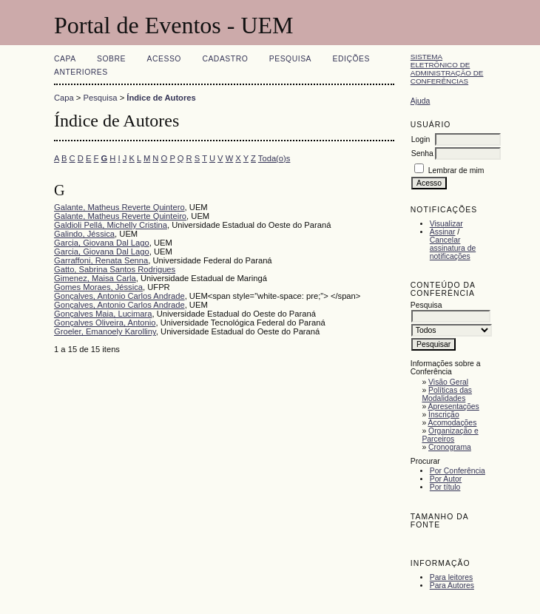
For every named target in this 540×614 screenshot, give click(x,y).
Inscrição (443, 415)
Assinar (443, 232)
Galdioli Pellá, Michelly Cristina (110, 224)
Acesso (164, 59)
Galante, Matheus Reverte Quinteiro (120, 216)
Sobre (111, 59)
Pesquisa (290, 59)
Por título (445, 487)
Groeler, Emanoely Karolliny (105, 331)
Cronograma (449, 447)
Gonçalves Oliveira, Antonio (104, 322)
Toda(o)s (274, 158)
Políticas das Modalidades (447, 394)
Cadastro (225, 59)
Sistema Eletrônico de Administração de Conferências (447, 69)
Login (420, 139)
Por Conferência (457, 471)
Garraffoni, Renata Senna (101, 260)
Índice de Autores (160, 97)
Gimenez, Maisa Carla (95, 278)
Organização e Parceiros (450, 435)
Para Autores (452, 585)
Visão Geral (448, 382)
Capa (65, 59)
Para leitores (451, 577)
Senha (422, 153)
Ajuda (421, 101)
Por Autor (446, 479)
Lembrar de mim (456, 170)
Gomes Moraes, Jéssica (98, 287)
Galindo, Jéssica (84, 233)
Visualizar (446, 224)
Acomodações (452, 423)
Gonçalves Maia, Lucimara (103, 313)
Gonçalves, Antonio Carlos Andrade (119, 295)
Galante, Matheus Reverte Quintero (119, 207)
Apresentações (453, 406)
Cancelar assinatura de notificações (453, 248)
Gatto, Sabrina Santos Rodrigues (114, 269)
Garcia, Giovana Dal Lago (101, 242)
